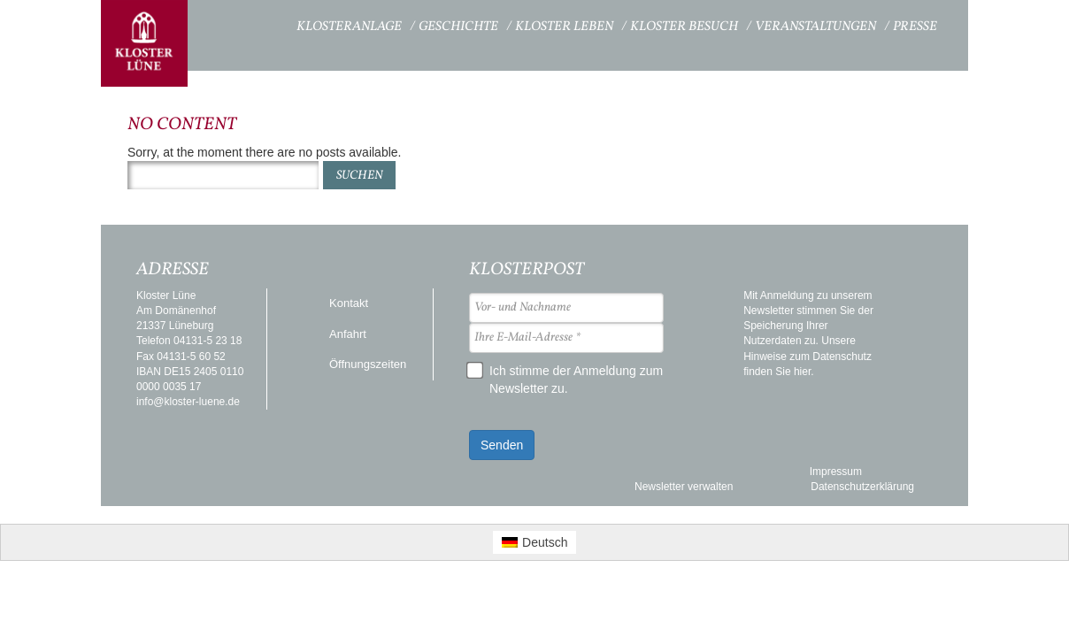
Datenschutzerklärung (862, 486)
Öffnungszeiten (367, 364)
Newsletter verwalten (683, 486)
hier (802, 371)
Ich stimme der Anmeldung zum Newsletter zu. (566, 378)
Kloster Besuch (684, 27)
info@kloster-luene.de (188, 401)
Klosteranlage (349, 27)
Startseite (247, 24)
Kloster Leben (564, 27)
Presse (915, 27)
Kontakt (348, 303)
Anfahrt (347, 334)
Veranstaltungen (815, 27)
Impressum (836, 471)
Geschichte (458, 27)
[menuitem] (535, 542)
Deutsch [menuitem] (544, 542)
